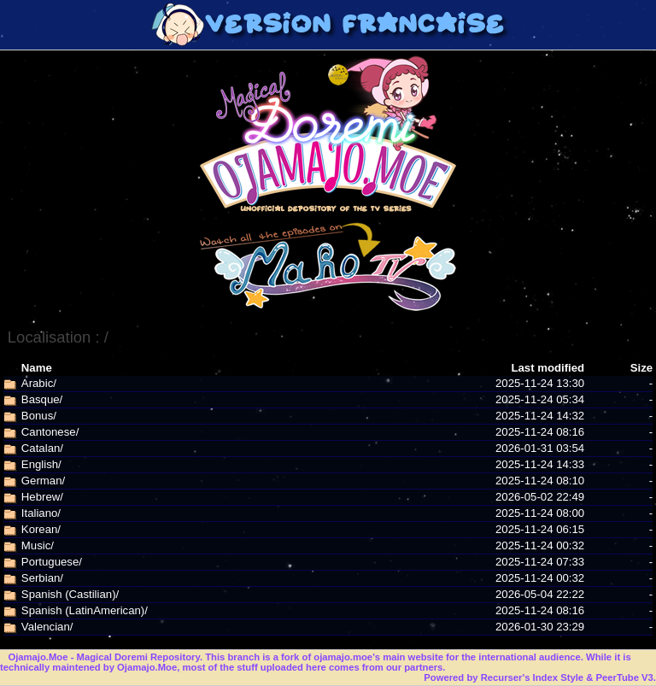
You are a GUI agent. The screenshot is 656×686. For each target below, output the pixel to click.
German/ (43, 480)
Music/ (37, 545)
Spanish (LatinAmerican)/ (84, 610)
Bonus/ (38, 415)
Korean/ (41, 529)
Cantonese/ (50, 431)
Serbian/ (42, 578)
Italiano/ (41, 513)
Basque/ (41, 399)
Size (641, 367)
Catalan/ (42, 448)
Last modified (547, 367)
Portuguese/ (51, 561)
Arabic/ (38, 383)
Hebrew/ (42, 496)
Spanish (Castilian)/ (70, 594)
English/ (41, 464)
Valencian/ (47, 626)
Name (36, 367)
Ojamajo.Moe (37, 657)
